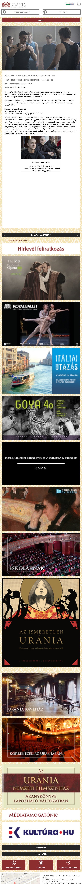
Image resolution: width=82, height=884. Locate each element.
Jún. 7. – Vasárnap (41, 235)
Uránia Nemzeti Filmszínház (17, 240)
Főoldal (41, 867)
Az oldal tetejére (68, 867)
